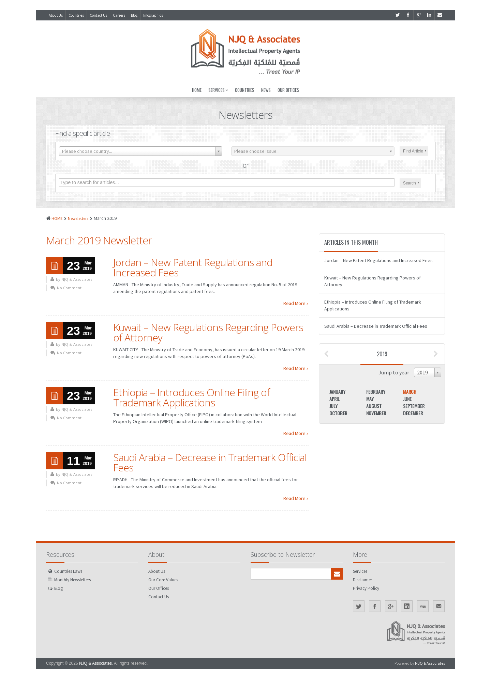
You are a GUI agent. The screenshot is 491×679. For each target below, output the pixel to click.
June (407, 398)
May (370, 398)
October (338, 413)
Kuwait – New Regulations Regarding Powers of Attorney (208, 332)
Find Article (414, 151)
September (414, 405)
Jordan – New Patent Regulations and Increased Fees (192, 267)
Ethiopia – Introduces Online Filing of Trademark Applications (191, 397)
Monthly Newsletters (72, 580)
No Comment (69, 287)
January (337, 391)
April (334, 398)
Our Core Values (163, 580)
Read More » (296, 303)
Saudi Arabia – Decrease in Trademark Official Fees (210, 462)
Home (197, 89)
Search (411, 183)
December (413, 413)
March (409, 391)
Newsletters (78, 218)
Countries (76, 15)
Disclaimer (362, 580)
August (374, 405)
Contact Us (98, 15)
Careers (119, 15)
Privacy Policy (366, 588)
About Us (56, 15)
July (333, 405)
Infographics (153, 15)
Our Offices (288, 89)
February (375, 391)
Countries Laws (68, 571)
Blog (134, 15)
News (266, 89)
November (376, 413)
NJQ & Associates (95, 663)
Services (218, 89)
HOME (56, 218)
